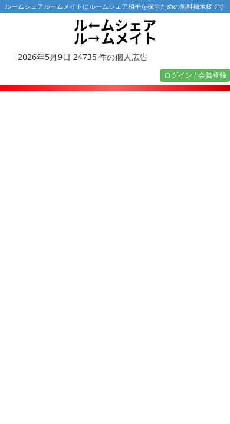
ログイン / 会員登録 (195, 75)
